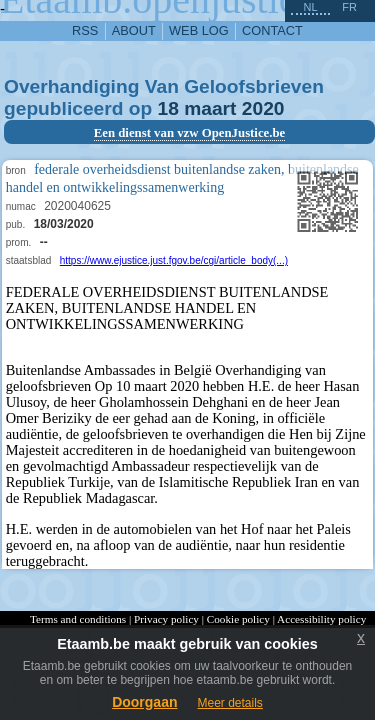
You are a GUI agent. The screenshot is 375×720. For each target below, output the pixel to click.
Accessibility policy (321, 619)
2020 (263, 108)
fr (349, 7)
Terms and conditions (78, 619)
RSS (85, 30)
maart (210, 108)
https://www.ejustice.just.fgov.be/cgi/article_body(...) (174, 260)
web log (199, 30)
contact (272, 30)
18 (168, 108)
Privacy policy (166, 619)
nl (310, 7)
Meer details (229, 703)
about (134, 30)
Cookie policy (238, 619)
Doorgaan (144, 702)
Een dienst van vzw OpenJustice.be (190, 133)
